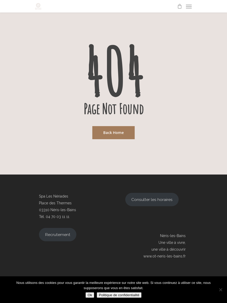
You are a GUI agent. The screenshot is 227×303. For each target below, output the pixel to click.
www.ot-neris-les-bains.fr (164, 256)
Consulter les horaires (152, 199)
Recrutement (57, 234)
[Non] (220, 289)
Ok (90, 295)
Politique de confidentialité (119, 295)
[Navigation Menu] (189, 6)
